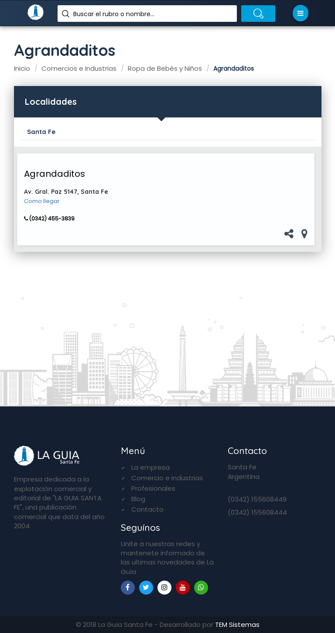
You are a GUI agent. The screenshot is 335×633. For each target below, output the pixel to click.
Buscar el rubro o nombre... (113, 14)
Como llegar (42, 201)
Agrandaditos (54, 174)
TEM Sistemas (237, 624)
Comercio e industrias (167, 477)
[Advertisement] (167, 319)
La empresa (150, 467)
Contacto (147, 509)
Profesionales (153, 488)
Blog (138, 498)
